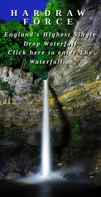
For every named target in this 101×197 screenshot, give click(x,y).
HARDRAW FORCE (50, 17)
